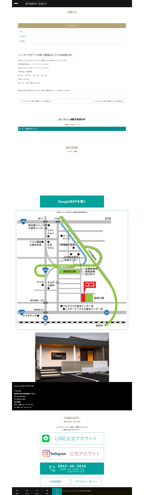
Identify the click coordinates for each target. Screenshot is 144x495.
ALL (21, 31)
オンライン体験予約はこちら (28, 129)
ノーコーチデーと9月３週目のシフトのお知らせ (108, 101)
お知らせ (37, 493)
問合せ (17, 493)
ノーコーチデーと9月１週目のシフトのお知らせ (36, 101)
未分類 (22, 41)
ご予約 (57, 493)
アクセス (27, 493)
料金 (47, 493)
